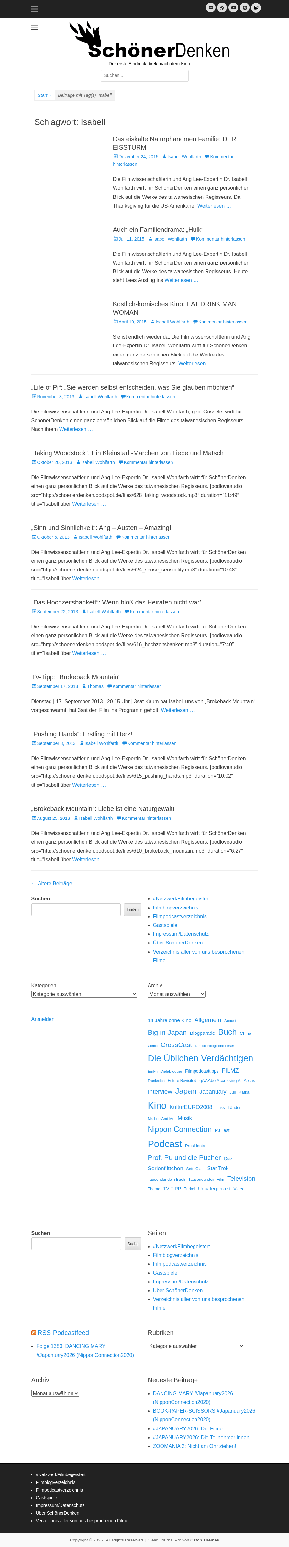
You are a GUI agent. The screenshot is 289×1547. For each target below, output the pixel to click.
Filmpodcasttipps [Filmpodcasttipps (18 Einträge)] (202, 1071)
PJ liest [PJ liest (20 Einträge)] (222, 1130)
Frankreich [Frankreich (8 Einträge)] (156, 1081)
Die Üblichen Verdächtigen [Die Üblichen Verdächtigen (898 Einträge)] (200, 1058)
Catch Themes (204, 1540)
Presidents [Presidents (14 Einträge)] (195, 1145)
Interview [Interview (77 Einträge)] (160, 1091)
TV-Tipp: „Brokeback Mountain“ (76, 677)
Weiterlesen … (214, 206)
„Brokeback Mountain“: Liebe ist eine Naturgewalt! (102, 808)
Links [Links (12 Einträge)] (220, 1107)
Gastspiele (165, 925)
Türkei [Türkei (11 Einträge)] (189, 1189)
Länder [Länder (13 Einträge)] (234, 1107)
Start (44, 95)
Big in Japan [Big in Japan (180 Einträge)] (167, 1032)
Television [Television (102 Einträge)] (241, 1178)
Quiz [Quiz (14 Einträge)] (228, 1158)
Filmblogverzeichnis (176, 907)
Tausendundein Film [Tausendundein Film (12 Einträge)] (206, 1179)
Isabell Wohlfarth (184, 156)
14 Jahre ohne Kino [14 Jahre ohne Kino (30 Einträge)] (170, 1020)
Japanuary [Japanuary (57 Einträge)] (212, 1092)
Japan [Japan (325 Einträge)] (185, 1091)
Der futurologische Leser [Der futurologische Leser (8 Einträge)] (214, 1046)
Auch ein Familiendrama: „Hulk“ (158, 229)
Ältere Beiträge (51, 883)
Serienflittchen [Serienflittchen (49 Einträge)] (165, 1168)
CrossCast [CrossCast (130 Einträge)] (176, 1044)
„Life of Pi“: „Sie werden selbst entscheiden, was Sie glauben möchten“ (132, 387)
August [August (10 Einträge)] (230, 1020)
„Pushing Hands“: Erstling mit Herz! (81, 734)
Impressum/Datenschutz (181, 934)
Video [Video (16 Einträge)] (239, 1188)
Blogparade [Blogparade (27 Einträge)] (202, 1033)
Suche (133, 1244)
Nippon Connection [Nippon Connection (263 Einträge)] (180, 1129)
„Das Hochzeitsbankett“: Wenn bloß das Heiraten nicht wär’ (116, 602)
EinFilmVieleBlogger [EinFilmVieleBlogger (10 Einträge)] (165, 1071)
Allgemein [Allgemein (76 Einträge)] (208, 1019)
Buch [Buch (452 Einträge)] (227, 1031)
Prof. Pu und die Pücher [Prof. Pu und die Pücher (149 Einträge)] (184, 1158)
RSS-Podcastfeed (63, 1332)
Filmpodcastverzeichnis (180, 916)
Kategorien (43, 985)
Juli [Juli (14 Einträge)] (232, 1092)
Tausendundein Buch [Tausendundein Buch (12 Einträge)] (166, 1179)
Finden (133, 909)
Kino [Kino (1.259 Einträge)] (157, 1106)
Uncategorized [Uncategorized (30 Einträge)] (214, 1188)
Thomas (95, 686)
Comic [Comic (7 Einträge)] (153, 1046)
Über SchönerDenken (178, 942)
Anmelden (43, 1019)
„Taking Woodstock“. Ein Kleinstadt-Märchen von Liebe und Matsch (127, 453)
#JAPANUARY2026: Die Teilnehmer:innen (201, 1437)
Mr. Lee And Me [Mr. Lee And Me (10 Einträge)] (161, 1118)
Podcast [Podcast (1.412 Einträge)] (165, 1143)
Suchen (40, 898)
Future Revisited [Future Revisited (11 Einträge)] (182, 1080)
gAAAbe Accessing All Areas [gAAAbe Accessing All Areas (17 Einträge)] (227, 1080)
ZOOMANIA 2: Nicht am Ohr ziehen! (194, 1446)
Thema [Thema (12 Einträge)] (154, 1189)
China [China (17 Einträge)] (245, 1033)
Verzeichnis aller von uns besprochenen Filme (82, 1520)
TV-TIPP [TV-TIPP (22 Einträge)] (172, 1188)
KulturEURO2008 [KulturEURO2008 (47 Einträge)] (191, 1107)
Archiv (155, 985)
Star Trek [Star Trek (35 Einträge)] (217, 1168)
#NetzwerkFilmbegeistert (181, 898)
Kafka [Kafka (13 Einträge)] (244, 1092)
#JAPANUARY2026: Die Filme (188, 1428)
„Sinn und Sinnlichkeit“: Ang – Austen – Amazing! (101, 527)
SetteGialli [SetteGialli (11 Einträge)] (195, 1169)
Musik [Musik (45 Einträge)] (185, 1118)
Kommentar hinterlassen (220, 239)
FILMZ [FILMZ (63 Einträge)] (230, 1070)
